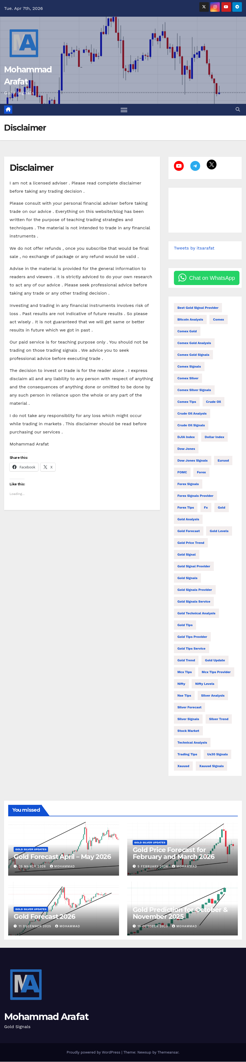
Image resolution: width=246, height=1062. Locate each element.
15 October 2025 (153, 927)
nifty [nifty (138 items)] (181, 684)
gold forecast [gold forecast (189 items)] (188, 531)
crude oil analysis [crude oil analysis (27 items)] (192, 414)
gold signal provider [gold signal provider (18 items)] (193, 567)
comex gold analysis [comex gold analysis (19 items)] (194, 343)
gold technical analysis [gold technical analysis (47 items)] (196, 614)
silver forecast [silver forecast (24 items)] (189, 708)
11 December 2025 (35, 927)
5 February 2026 (153, 867)
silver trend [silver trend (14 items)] (219, 719)
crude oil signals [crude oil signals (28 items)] (191, 426)
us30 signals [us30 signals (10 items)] (217, 755)
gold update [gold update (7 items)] (215, 661)
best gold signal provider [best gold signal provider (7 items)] (198, 308)
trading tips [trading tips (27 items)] (187, 755)
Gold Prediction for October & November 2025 (180, 913)
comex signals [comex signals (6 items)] (189, 367)
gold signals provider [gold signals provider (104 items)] (194, 590)
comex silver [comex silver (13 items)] (187, 379)
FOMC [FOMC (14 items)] (182, 473)
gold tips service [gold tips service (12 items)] (191, 649)
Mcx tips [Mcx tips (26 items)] (184, 672)
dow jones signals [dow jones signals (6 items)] (192, 461)
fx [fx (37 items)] (206, 508)
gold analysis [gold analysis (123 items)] (188, 520)
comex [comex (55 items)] (218, 320)
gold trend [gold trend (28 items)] (186, 661)
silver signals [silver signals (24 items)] (188, 719)
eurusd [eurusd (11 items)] (223, 461)
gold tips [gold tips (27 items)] (185, 625)
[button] (238, 109)
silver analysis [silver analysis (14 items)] (213, 696)
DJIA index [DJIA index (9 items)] (186, 437)
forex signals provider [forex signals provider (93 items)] (195, 496)
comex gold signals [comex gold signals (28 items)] (193, 355)
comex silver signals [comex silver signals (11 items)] (194, 390)
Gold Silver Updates (30, 849)
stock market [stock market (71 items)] (188, 731)
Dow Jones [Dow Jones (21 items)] (186, 449)
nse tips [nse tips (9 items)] (184, 696)
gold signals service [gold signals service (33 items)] (194, 602)
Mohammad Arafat (46, 1017)
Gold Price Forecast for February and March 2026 (173, 853)
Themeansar (168, 1053)
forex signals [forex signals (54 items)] (188, 484)
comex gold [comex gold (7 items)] (187, 332)
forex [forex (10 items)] (201, 473)
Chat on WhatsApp (212, 278)
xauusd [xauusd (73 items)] (183, 766)
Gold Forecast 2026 (44, 917)
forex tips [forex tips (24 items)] (185, 508)
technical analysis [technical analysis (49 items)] (192, 743)
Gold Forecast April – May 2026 (62, 857)
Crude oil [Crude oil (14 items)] (213, 402)
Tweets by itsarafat (194, 248)
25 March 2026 (33, 867)
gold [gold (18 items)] (221, 508)
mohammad (62, 867)
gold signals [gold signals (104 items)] (187, 578)
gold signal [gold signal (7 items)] (186, 555)
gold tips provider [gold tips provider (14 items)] (192, 637)
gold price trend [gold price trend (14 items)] (190, 543)
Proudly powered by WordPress (94, 1053)
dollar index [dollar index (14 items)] (214, 437)
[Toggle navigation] (124, 110)
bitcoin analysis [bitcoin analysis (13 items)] (190, 320)
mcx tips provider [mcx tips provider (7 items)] (216, 672)
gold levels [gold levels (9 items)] (219, 531)
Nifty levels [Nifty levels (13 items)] (204, 684)
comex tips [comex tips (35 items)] (186, 402)
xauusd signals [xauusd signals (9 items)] (211, 766)
